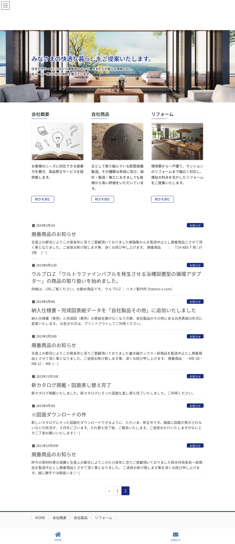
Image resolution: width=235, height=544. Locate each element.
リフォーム (103, 517)
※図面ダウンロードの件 (58, 414)
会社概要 (59, 517)
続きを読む (42, 199)
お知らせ (195, 225)
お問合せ (176, 537)
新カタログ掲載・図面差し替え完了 (71, 385)
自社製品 (81, 517)
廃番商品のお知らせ (53, 233)
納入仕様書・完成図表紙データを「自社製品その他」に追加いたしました (113, 310)
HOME (40, 517)
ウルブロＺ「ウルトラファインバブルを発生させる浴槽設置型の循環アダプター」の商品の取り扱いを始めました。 (116, 277)
